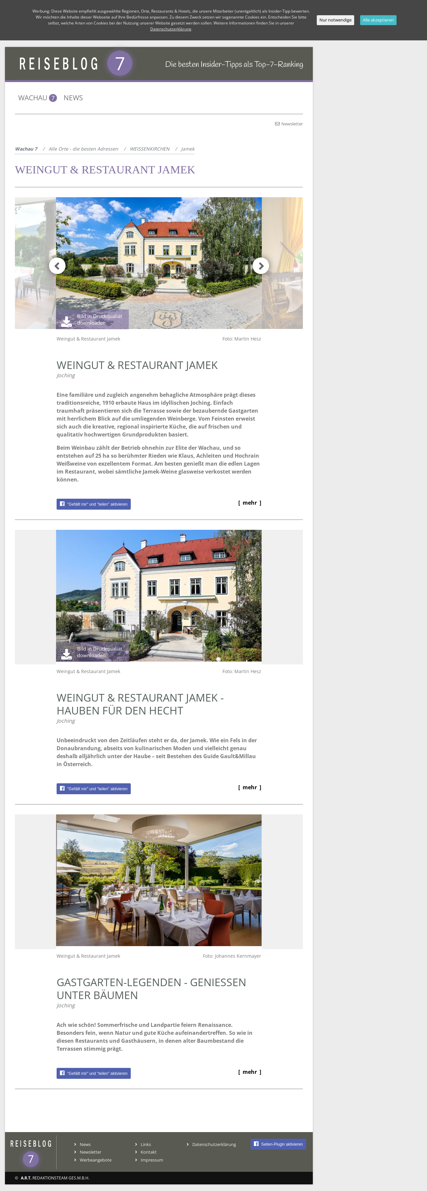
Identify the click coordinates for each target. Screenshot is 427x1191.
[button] (257, 264)
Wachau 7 (26, 149)
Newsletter (289, 124)
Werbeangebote (93, 1160)
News (73, 97)
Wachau (37, 97)
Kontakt (146, 1152)
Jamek (187, 149)
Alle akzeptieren (378, 20)
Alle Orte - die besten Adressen (83, 149)
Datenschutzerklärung (170, 29)
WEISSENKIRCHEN (149, 149)
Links (143, 1144)
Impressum (149, 1160)
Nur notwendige (335, 20)
